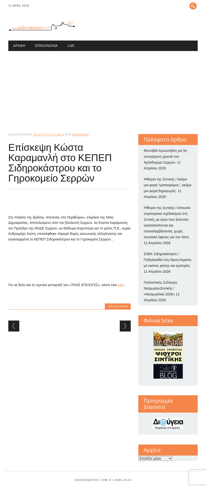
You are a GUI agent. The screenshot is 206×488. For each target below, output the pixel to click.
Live (70, 45)
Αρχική (19, 45)
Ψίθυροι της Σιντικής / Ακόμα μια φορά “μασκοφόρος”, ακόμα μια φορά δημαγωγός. (167, 185)
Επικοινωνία (46, 45)
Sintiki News (118, 306)
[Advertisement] (103, 87)
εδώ (121, 285)
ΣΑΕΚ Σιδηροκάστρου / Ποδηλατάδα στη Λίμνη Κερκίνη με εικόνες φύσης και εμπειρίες (167, 260)
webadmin (80, 134)
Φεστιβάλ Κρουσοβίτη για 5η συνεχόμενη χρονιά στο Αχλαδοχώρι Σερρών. (165, 156)
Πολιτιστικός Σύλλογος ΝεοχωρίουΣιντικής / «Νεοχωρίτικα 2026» (160, 288)
